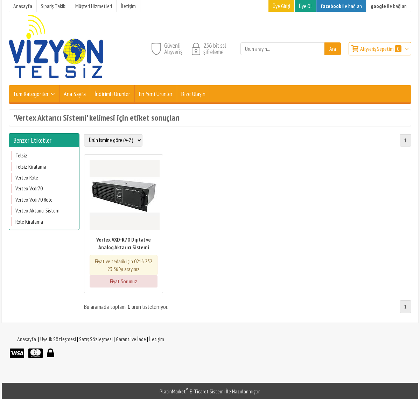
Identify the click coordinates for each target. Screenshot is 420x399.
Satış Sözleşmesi (96, 339)
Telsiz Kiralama (30, 166)
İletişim (156, 339)
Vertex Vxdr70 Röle (33, 199)
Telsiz (21, 155)
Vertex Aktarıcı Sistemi (38, 210)
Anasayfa (26, 339)
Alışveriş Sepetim (381, 48)
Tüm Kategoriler (31, 94)
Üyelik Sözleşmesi (58, 339)
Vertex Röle (26, 177)
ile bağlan (341, 5)
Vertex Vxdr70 (29, 188)
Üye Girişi (281, 5)
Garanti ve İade (131, 339)
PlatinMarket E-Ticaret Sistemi (192, 391)
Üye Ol (305, 5)
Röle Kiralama (29, 221)
